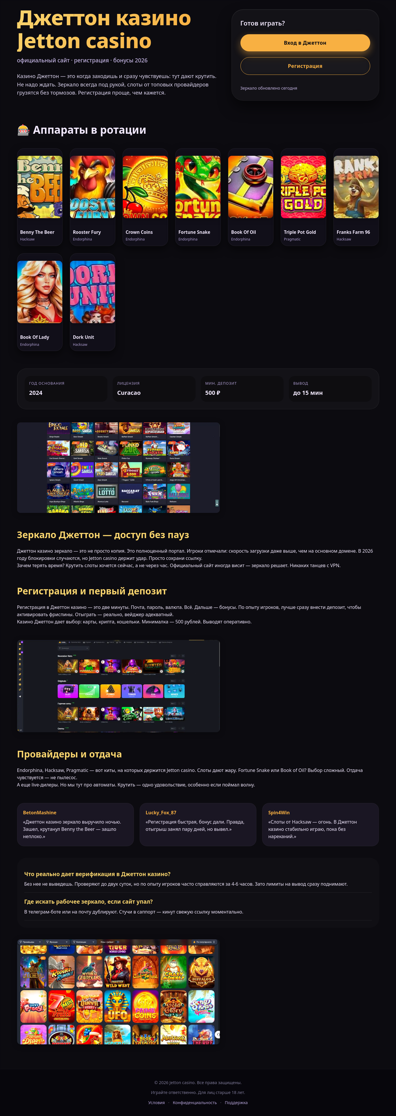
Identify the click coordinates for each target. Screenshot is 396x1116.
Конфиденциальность (195, 1102)
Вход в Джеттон (305, 42)
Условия (156, 1102)
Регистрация (305, 65)
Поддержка (236, 1102)
